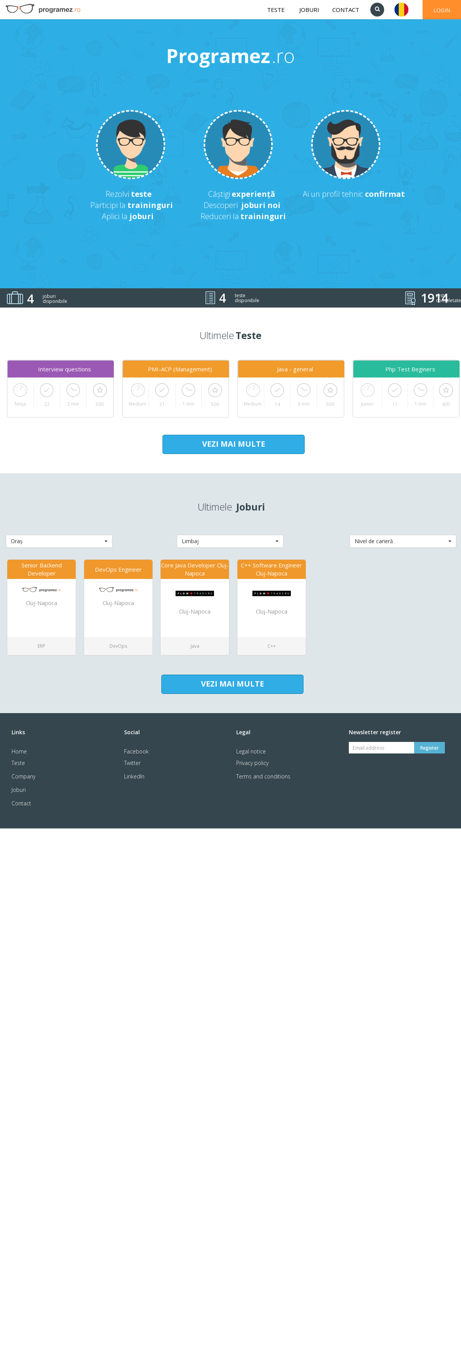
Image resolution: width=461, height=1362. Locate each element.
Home (19, 751)
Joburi (19, 789)
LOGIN (441, 10)
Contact (21, 803)
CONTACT (345, 9)
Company (23, 776)
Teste (18, 763)
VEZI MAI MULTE (233, 444)
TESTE (276, 9)
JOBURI (309, 9)
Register (429, 748)
